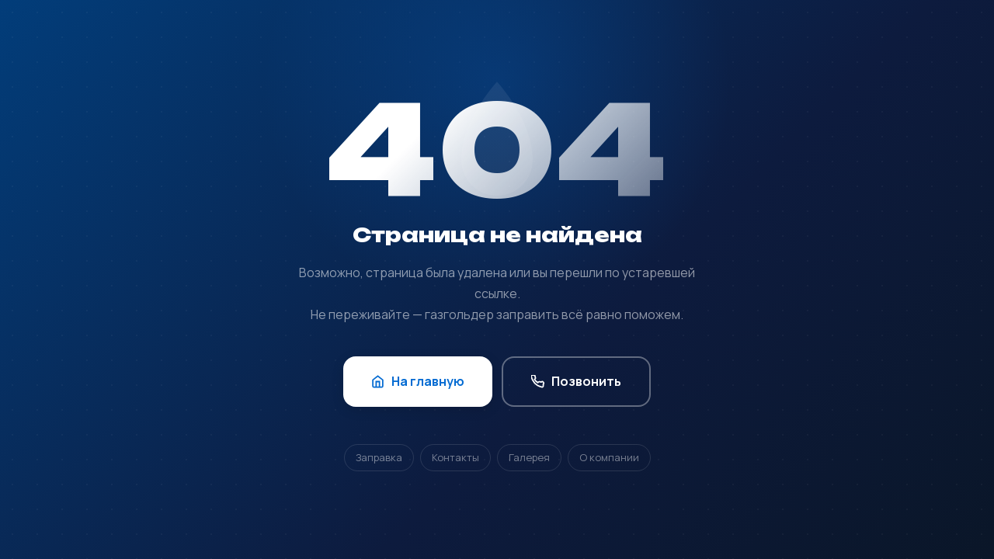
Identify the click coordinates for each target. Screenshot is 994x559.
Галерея (529, 457)
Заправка (379, 457)
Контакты (455, 457)
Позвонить (576, 381)
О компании (609, 457)
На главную (417, 381)
